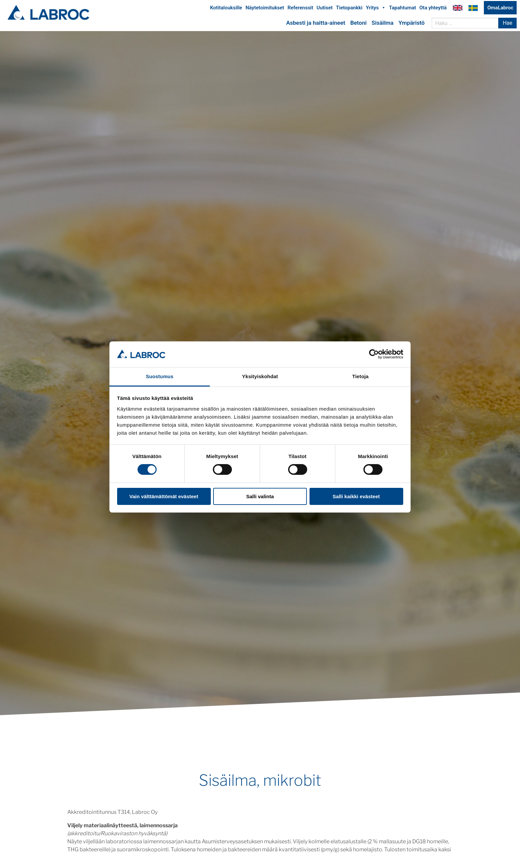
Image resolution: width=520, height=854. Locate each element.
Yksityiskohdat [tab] (260, 376)
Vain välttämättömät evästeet (163, 496)
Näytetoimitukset (265, 9)
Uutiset (325, 9)
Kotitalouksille (226, 9)
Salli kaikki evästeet (356, 496)
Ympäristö (412, 24)
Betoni (358, 24)
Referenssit (300, 9)
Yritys (375, 9)
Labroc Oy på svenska (473, 9)
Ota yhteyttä (433, 9)
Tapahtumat (402, 9)
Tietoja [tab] (360, 376)
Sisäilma (383, 24)
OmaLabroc (500, 9)
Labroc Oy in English (457, 9)
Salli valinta (260, 496)
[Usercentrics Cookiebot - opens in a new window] (374, 354)
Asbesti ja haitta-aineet (315, 24)
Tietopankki (349, 9)
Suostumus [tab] (160, 376)
